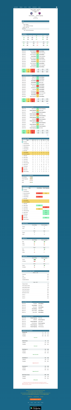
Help (28, 402)
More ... (48, 103)
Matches (16, 7)
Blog (39, 7)
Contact (42, 402)
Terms (35, 402)
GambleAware (30, 396)
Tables (21, 7)
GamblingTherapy (36, 396)
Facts (25, 7)
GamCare (41, 396)
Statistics (35, 7)
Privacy (32, 402)
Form (29, 7)
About (38, 402)
